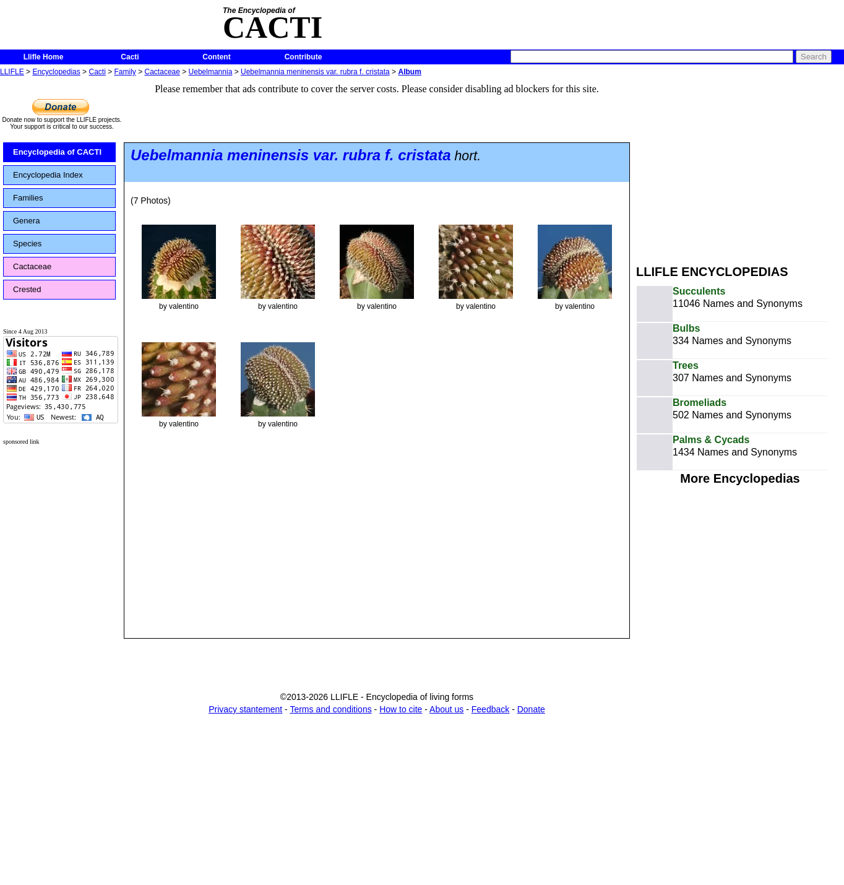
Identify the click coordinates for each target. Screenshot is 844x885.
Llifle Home (44, 57)
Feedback (490, 709)
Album (409, 71)
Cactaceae (162, 71)
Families (28, 197)
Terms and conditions (330, 709)
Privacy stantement (245, 709)
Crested (27, 289)
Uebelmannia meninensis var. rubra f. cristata (315, 71)
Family (125, 71)
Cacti (130, 57)
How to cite (400, 709)
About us (446, 709)
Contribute (303, 57)
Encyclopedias (56, 71)
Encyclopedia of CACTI (57, 152)
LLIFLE (12, 71)
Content (216, 57)
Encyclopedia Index (48, 174)
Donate (531, 709)
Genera (26, 220)
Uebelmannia (211, 71)
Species (27, 243)
